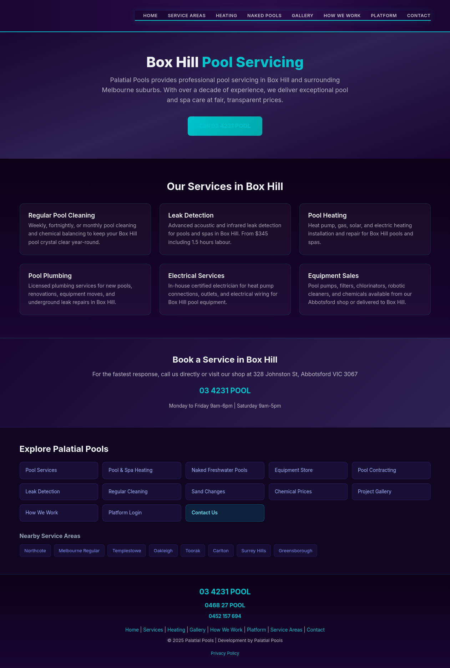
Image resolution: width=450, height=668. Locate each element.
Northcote (35, 550)
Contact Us (205, 512)
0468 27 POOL (225, 605)
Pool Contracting (377, 470)
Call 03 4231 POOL (225, 125)
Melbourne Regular (79, 550)
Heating (226, 15)
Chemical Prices (293, 491)
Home (150, 15)
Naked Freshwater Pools (219, 470)
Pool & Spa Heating (130, 470)
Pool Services (41, 470)
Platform (384, 15)
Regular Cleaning (127, 491)
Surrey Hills (253, 550)
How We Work (342, 15)
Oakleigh (163, 550)
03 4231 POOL (225, 390)
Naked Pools (264, 15)
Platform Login (125, 512)
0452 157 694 (225, 616)
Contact (419, 15)
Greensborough (295, 550)
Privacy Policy (225, 653)
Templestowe (126, 550)
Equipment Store (294, 470)
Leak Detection (43, 491)
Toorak (193, 550)
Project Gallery (374, 491)
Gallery (303, 15)
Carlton (221, 550)
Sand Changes (208, 491)
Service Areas (187, 15)
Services (153, 630)
